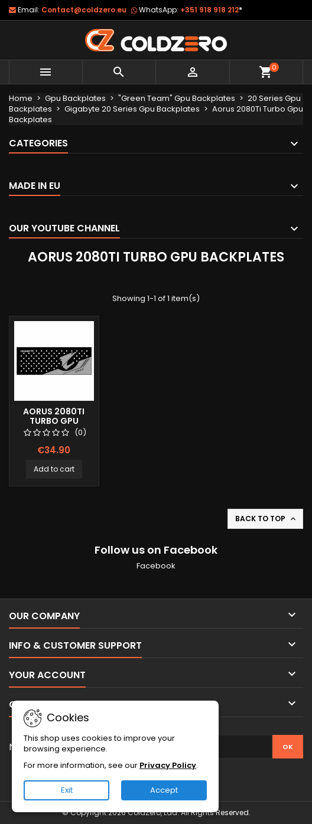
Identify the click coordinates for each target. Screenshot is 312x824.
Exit (67, 790)
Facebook (156, 565)
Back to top (266, 519)
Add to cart (54, 469)
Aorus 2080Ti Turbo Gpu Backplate (53, 421)
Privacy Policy (167, 765)
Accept (164, 790)
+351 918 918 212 (211, 10)
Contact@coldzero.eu (83, 10)
